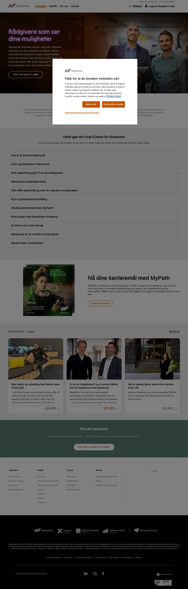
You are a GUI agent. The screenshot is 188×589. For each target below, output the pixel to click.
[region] (94, 92)
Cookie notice (114, 96)
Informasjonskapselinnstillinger (82, 113)
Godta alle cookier (114, 104)
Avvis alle (91, 104)
